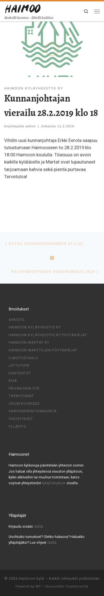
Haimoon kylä (31, 578)
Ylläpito (17, 426)
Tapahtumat (21, 396)
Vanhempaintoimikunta (33, 411)
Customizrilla (77, 586)
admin (31, 126)
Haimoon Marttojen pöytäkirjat (43, 350)
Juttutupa (19, 365)
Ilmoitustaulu (23, 358)
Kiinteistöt (20, 373)
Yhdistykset (21, 419)
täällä (38, 526)
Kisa (13, 381)
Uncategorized (24, 403)
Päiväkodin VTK (24, 388)
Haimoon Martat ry (29, 342)
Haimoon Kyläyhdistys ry (35, 327)
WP (38, 586)
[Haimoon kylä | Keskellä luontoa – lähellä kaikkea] (23, 8)
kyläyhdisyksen (54, 483)
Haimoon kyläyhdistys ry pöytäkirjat (48, 335)
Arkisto (17, 320)
